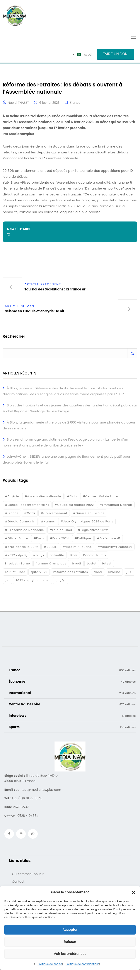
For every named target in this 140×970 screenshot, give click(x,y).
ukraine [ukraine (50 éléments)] (114, 572)
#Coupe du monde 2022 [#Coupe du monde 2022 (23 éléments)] (74, 505)
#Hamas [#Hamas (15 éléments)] (48, 521)
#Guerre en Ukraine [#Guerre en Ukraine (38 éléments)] (89, 513)
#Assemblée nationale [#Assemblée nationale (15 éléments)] (43, 496)
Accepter (70, 929)
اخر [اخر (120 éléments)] (7, 580)
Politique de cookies (50, 964)
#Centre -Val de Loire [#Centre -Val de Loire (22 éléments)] (100, 496)
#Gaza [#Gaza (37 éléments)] (29, 513)
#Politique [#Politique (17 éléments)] (83, 538)
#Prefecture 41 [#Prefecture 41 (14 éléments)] (108, 538)
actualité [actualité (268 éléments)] (57, 555)
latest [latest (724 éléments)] (106, 563)
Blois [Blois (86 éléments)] (73, 555)
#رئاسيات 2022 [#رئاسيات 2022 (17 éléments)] (16, 555)
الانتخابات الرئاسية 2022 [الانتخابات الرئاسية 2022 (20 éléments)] (32, 580)
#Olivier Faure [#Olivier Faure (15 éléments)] (16, 538)
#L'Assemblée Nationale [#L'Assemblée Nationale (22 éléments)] (24, 530)
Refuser (70, 941)
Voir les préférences (70, 953)
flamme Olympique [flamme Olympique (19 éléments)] (51, 563)
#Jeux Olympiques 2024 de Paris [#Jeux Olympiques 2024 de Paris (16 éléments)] (87, 521)
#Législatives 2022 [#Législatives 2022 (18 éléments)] (93, 530)
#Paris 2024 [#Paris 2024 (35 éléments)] (59, 538)
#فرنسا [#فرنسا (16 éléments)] (38, 555)
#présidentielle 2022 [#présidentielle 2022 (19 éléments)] (21, 547)
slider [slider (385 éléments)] (98, 572)
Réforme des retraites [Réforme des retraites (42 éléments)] (70, 572)
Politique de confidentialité (83, 964)
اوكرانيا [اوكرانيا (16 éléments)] (60, 580)
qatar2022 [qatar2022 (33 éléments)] (39, 572)
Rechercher (14, 336)
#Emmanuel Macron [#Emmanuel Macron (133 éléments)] (115, 505)
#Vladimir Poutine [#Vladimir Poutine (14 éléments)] (77, 547)
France (75, 102)
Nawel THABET (18, 102)
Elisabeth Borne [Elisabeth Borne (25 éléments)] (17, 563)
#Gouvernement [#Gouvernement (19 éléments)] (54, 513)
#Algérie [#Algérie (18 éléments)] (12, 496)
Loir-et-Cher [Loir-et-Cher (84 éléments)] (15, 572)
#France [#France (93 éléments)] (12, 513)
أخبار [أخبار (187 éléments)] (129, 572)
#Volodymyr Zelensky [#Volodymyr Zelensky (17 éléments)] (114, 547)
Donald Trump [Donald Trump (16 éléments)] (94, 555)
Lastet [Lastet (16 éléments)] (92, 563)
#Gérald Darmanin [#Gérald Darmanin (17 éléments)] (20, 521)
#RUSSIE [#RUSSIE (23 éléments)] (50, 547)
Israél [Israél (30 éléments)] (76, 563)
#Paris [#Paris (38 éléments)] (39, 538)
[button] (133, 892)
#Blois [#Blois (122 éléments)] (72, 496)
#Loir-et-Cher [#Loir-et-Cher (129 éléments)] (61, 530)
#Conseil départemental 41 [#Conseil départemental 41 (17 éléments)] (27, 505)
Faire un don (115, 54)
